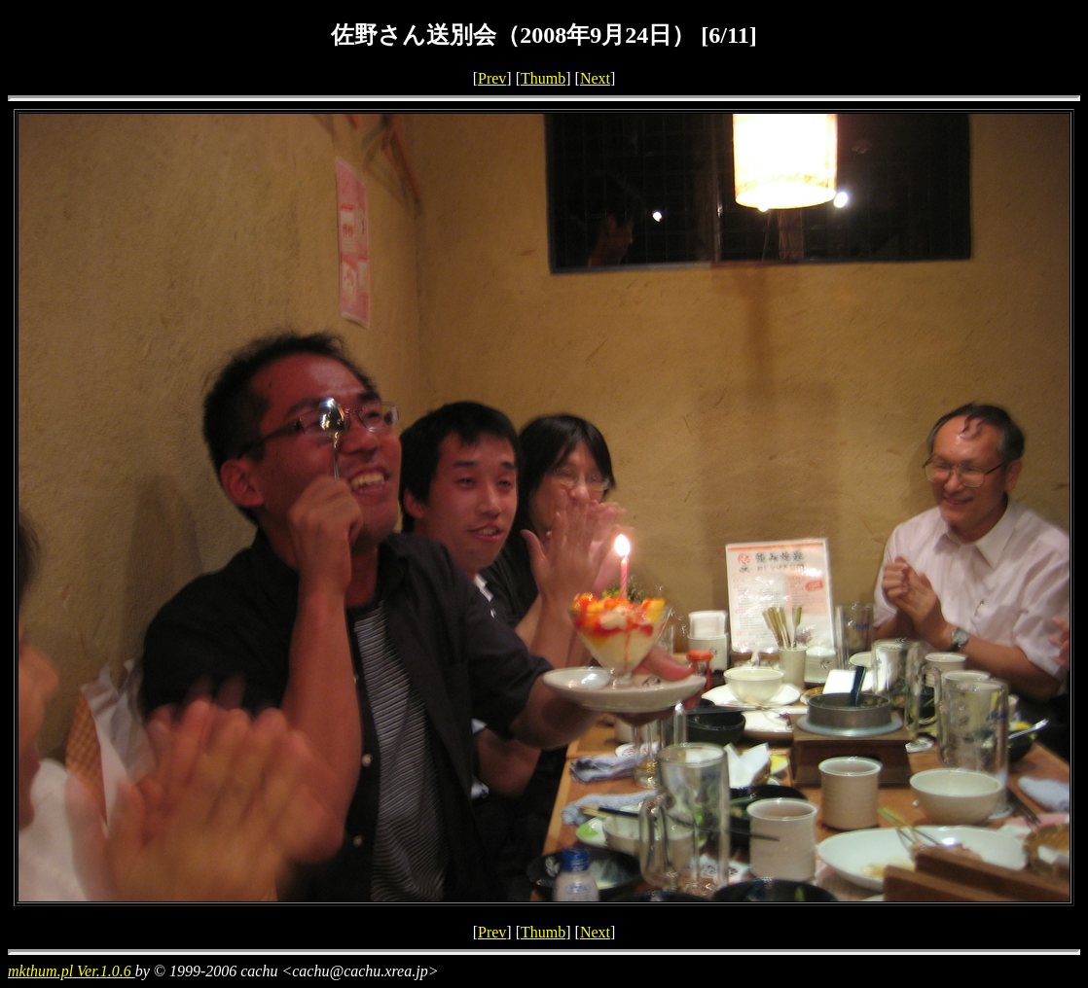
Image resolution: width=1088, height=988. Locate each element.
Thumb (543, 78)
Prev (492, 78)
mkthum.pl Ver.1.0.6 (71, 971)
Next (595, 78)
